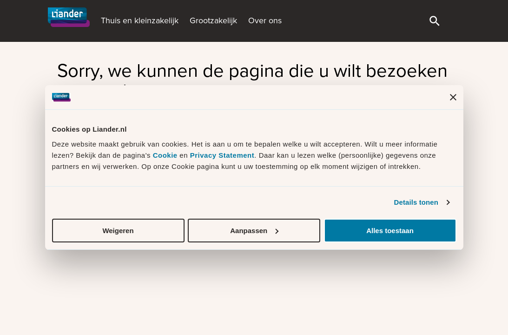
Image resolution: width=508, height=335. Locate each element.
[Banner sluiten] (453, 97)
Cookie (166, 155)
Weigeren (117, 230)
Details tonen (416, 202)
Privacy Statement (222, 155)
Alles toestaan (390, 230)
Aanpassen (254, 230)
